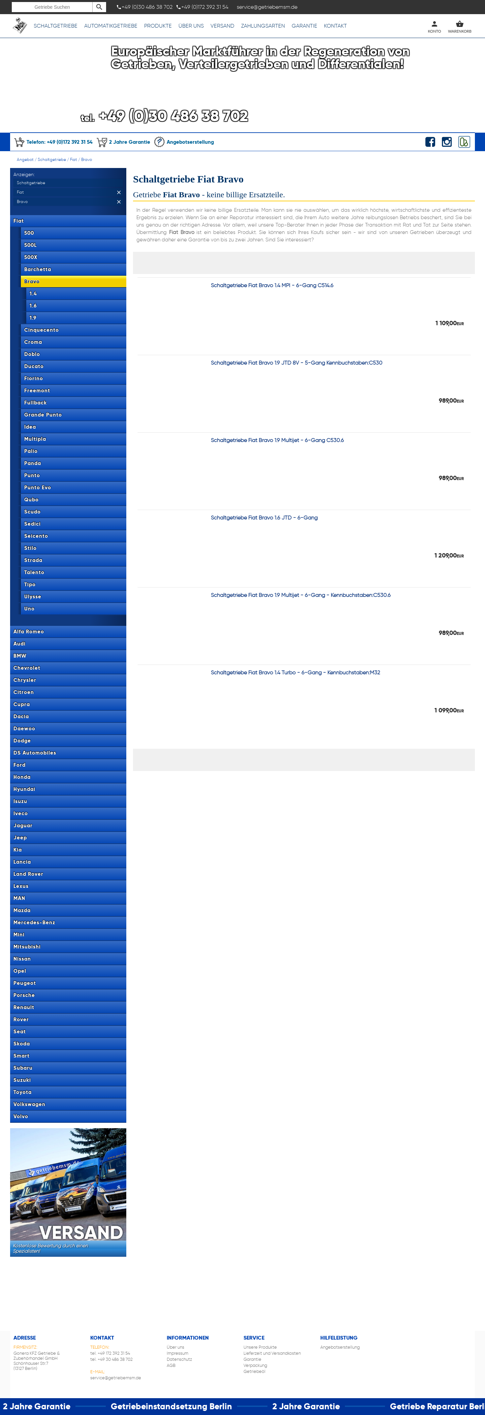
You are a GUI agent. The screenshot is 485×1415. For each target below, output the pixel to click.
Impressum (177, 1353)
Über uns (191, 26)
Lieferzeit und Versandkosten (272, 1353)
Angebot (25, 159)
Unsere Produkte (260, 1347)
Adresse (24, 1337)
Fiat (73, 159)
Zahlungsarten (263, 26)
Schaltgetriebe (55, 26)
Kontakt (335, 26)
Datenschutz (179, 1359)
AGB (171, 1365)
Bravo (86, 159)
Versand (222, 26)
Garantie (304, 26)
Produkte (158, 26)
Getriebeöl (254, 1371)
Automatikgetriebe (110, 26)
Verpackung (255, 1365)
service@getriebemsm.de (115, 1377)
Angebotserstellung (184, 142)
